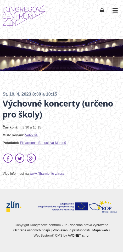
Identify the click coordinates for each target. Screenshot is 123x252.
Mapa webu (101, 230)
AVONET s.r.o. (79, 235)
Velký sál (31, 135)
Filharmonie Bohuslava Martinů (43, 143)
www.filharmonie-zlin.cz (47, 173)
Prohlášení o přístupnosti (71, 230)
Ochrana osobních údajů (31, 230)
